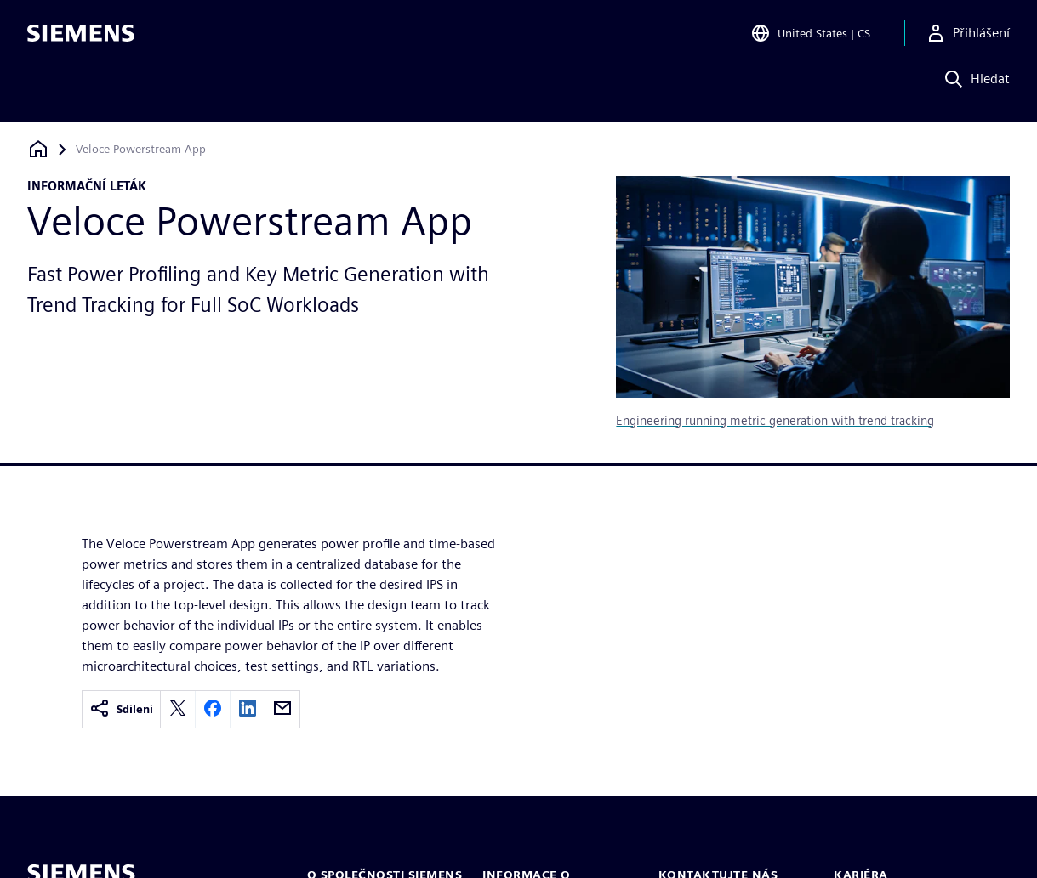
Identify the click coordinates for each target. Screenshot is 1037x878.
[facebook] (213, 709)
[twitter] (178, 709)
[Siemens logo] (80, 37)
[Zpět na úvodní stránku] (38, 149)
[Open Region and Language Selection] (810, 37)
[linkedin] (248, 709)
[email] (282, 709)
